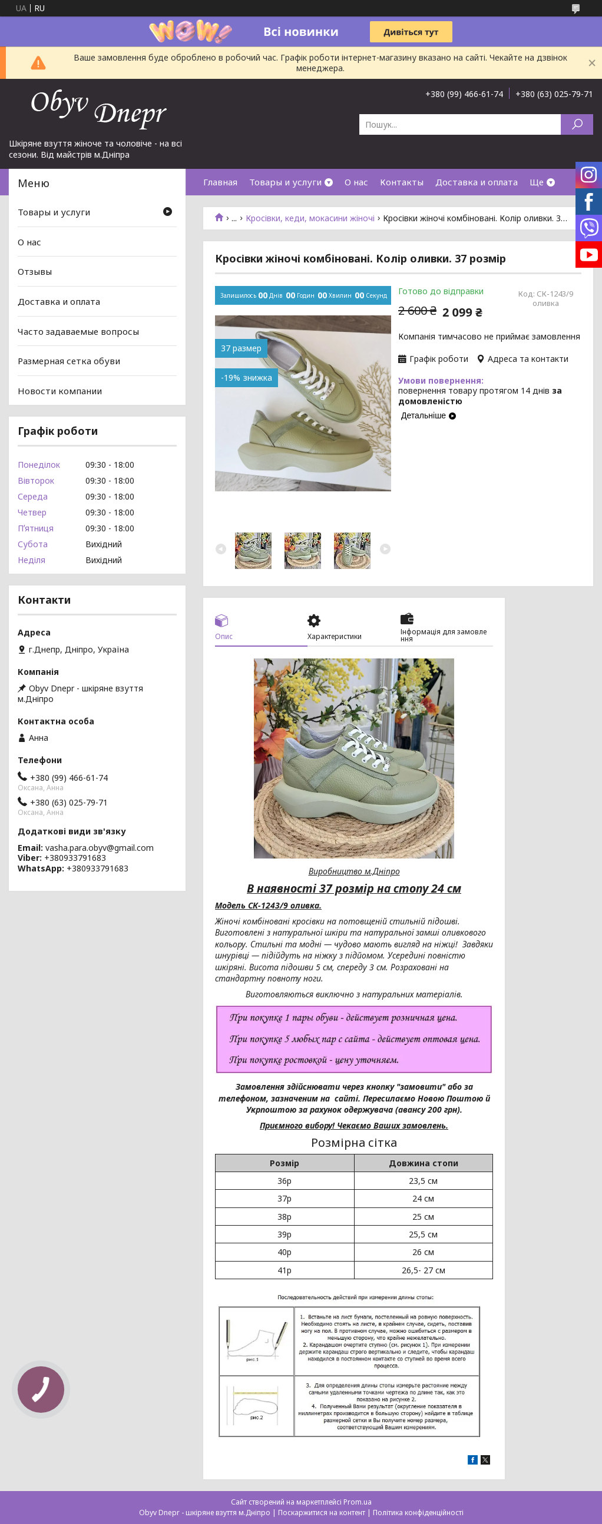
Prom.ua (357, 1502)
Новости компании (60, 391)
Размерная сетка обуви (69, 361)
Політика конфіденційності (418, 1513)
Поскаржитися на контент (321, 1513)
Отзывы (35, 271)
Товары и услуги (285, 182)
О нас (356, 182)
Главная (220, 182)
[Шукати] (577, 124)
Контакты (402, 182)
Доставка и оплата (476, 182)
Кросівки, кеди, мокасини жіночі (310, 218)
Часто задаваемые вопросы (78, 331)
